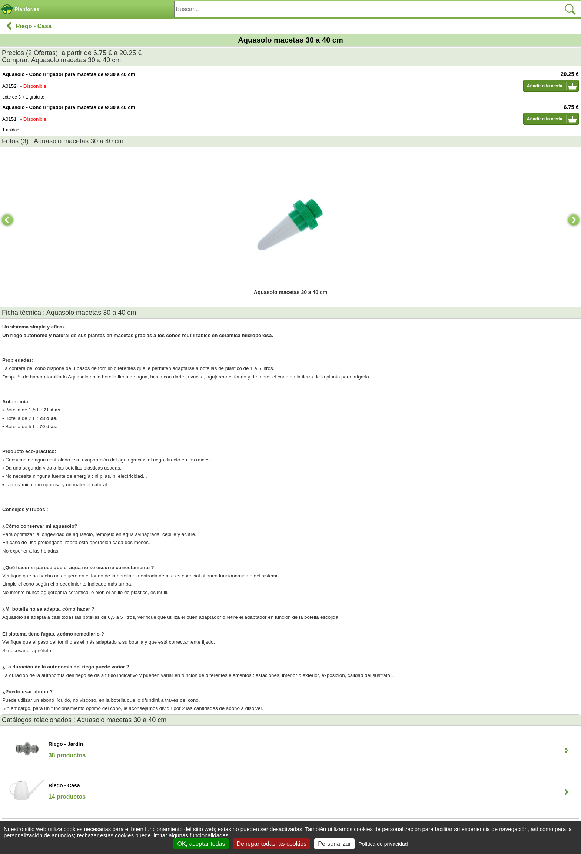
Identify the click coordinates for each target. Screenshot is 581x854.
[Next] (573, 220)
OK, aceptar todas (201, 844)
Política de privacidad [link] (383, 844)
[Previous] (7, 220)
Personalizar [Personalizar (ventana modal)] (334, 844)
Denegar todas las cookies (272, 844)
